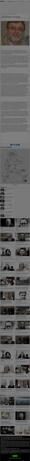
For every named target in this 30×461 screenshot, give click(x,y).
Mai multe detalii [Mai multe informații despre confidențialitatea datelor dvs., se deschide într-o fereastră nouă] (5, 440)
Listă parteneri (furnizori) (4, 453)
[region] (15, 448)
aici (25, 444)
